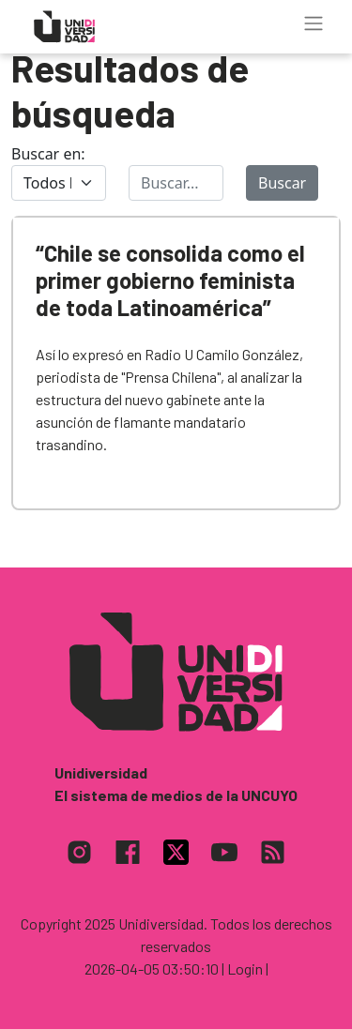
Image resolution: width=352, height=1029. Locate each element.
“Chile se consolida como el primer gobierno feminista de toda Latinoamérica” (170, 280)
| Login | (245, 968)
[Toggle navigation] (313, 23)
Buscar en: (48, 154)
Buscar (282, 183)
